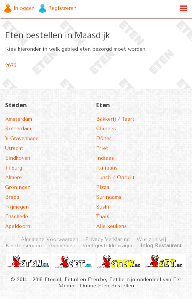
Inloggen (24, 8)
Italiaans (107, 168)
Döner (103, 138)
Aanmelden (62, 245)
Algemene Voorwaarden (49, 239)
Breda (12, 197)
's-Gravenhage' (22, 138)
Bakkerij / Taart (115, 119)
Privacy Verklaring (107, 239)
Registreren (62, 8)
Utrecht (14, 148)
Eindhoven (17, 158)
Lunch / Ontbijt (115, 177)
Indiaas (105, 158)
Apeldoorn (17, 226)
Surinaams (108, 197)
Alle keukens (111, 226)
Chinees (106, 128)
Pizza (102, 187)
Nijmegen (17, 207)
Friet (102, 148)
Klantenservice (23, 245)
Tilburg (13, 168)
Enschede (16, 216)
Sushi (102, 207)
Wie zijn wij (151, 239)
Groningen (18, 187)
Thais (102, 216)
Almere (13, 177)
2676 (10, 65)
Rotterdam (18, 128)
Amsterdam (18, 119)
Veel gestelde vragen (108, 245)
